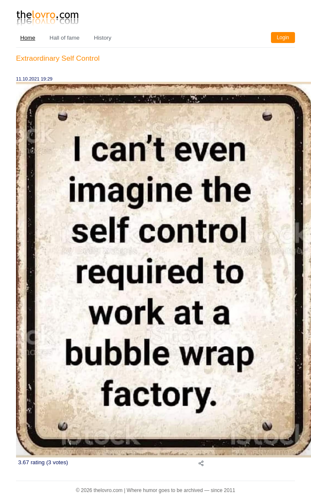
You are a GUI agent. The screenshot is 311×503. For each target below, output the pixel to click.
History (102, 38)
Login (283, 37)
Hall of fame (65, 38)
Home (27, 38)
